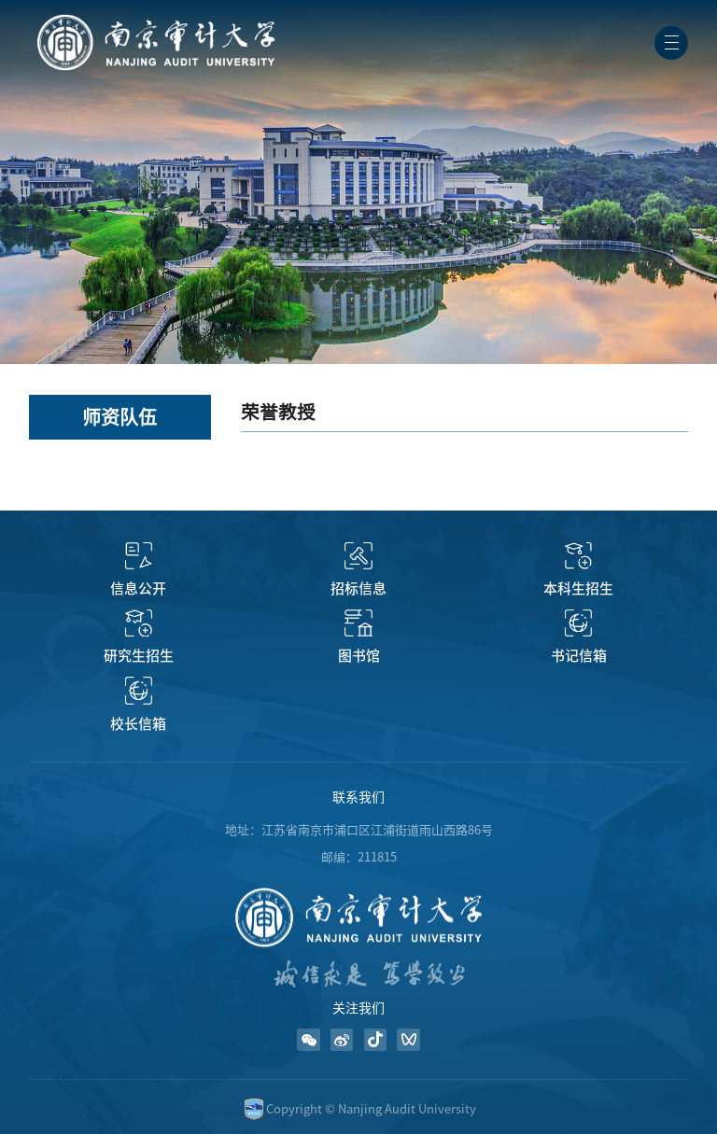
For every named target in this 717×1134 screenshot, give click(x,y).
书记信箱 (579, 656)
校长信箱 (138, 724)
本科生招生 (578, 588)
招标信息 (358, 588)
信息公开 (138, 588)
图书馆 (359, 656)
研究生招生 (139, 656)
